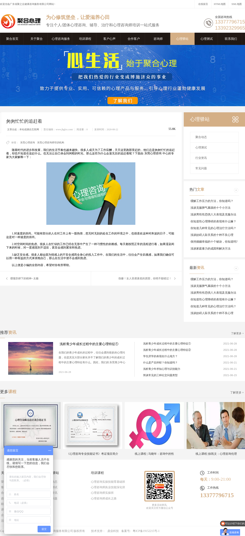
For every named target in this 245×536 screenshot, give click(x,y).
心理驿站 (182, 38)
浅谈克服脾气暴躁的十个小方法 (210, 207)
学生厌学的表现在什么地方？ (160, 356)
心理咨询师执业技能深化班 (108, 487)
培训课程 (85, 38)
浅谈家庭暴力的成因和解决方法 (210, 248)
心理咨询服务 (61, 38)
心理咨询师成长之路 (104, 498)
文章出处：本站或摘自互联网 (23, 129)
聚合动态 (201, 137)
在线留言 (203, 4)
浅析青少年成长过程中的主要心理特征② (167, 349)
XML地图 (236, 4)
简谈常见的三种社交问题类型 (160, 375)
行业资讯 (201, 157)
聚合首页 (12, 38)
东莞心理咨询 (27, 142)
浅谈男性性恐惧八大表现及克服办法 (213, 214)
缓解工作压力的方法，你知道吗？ (211, 201)
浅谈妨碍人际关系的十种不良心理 (211, 234)
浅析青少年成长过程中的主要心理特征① (89, 344)
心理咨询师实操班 (102, 492)
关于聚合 (36, 38)
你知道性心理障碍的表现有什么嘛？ (213, 221)
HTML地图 (220, 4)
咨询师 (158, 38)
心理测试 (206, 38)
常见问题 (201, 168)
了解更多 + (237, 333)
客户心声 (109, 38)
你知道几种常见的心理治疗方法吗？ (213, 228)
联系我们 (231, 38)
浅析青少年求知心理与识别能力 (161, 368)
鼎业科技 (113, 531)
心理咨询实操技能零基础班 (108, 481)
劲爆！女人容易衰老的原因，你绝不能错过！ (145, 278)
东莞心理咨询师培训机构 (50, 142)
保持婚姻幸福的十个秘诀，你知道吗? (213, 241)
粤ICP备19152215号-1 (146, 531)
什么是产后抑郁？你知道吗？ (160, 362)
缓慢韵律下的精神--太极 (24, 278)
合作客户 (134, 38)
